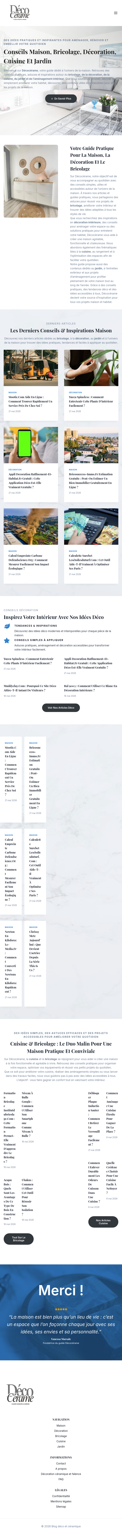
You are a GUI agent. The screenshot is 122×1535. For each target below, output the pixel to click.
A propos (61, 1468)
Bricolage (61, 1436)
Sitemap (61, 1506)
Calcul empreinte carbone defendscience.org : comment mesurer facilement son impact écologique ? (11, 869)
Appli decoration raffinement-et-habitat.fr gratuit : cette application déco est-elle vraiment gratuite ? (88, 663)
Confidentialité (61, 1496)
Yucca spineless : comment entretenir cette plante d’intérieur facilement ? (87, 401)
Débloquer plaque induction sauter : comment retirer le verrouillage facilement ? (94, 1122)
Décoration (75, 392)
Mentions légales (61, 1501)
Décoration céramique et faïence (61, 1474)
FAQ (61, 1479)
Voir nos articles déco (61, 707)
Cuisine (61, 1441)
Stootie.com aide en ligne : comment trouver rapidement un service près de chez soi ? (29, 401)
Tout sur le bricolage (18, 1247)
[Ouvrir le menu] (117, 13)
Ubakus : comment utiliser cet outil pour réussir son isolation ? (28, 1205)
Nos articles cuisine (103, 1230)
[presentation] (31, 368)
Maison (13, 392)
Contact (61, 1463)
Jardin (61, 1446)
